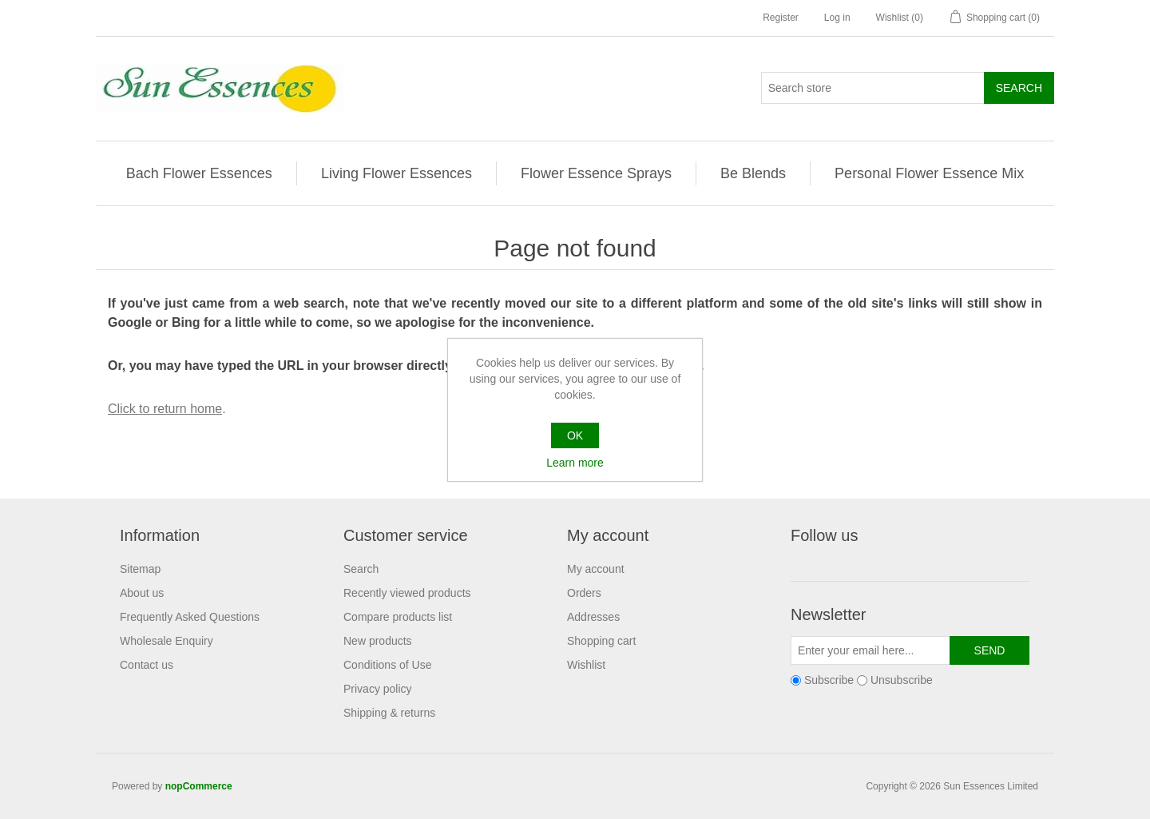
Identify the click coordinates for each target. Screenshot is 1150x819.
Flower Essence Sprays (596, 173)
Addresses (593, 616)
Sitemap (140, 569)
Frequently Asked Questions (190, 616)
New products (377, 640)
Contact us (146, 664)
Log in (837, 17)
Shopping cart (601, 640)
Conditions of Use (387, 664)
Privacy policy (377, 688)
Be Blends (753, 173)
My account (596, 569)
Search (361, 569)
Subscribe (829, 680)
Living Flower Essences (396, 173)
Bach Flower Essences (199, 173)
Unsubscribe (901, 680)
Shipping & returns (389, 712)
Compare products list (397, 616)
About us (142, 592)
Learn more (575, 462)
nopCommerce (198, 786)
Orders (584, 592)
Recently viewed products (407, 592)
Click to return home (165, 408)
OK (575, 435)
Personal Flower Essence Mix (929, 173)
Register (781, 17)
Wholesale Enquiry (166, 640)
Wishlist (586, 664)
